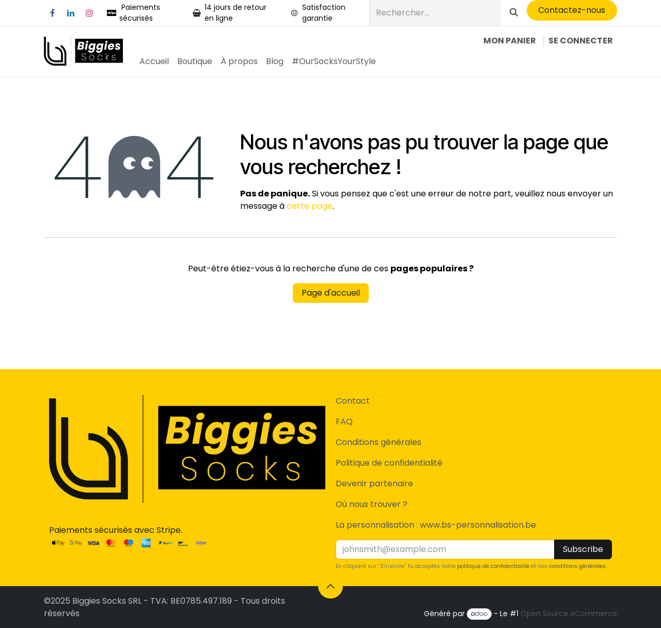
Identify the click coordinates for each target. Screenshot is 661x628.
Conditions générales (378, 442)
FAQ (344, 421)
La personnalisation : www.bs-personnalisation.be (436, 525)
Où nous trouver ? (371, 504)
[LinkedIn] (70, 13)
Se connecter (580, 41)
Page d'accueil (331, 293)
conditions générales (577, 566)
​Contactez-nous (571, 10)
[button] (330, 586)
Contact (353, 401)
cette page (310, 206)
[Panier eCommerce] (509, 40)
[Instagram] (89, 13)
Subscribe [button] (583, 549)
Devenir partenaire (374, 483)
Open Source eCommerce (569, 613)
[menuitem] (154, 61)
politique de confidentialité (493, 566)
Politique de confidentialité (389, 463)
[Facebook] (52, 13)
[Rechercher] (514, 13)
